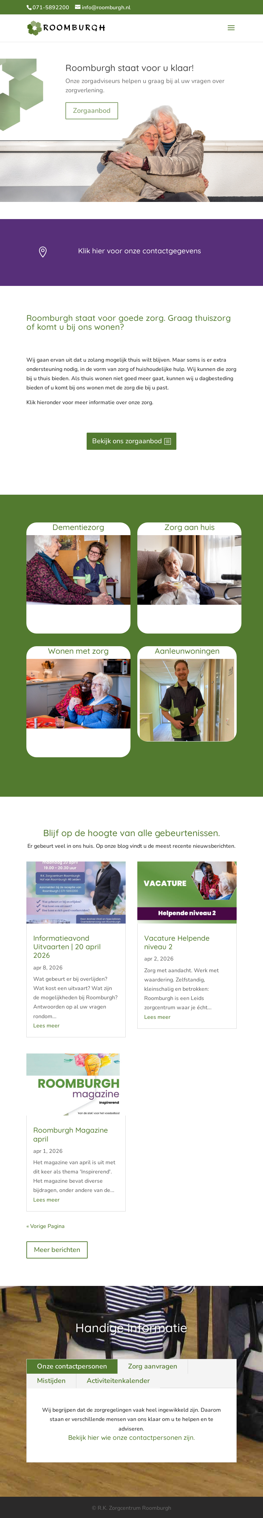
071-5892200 (51, 7)
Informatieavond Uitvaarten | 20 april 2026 (67, 946)
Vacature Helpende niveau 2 (177, 942)
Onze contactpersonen (72, 1366)
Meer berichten (57, 1249)
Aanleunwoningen (187, 651)
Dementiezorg (78, 527)
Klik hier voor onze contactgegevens (139, 250)
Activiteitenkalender (118, 1380)
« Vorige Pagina (45, 1226)
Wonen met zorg (78, 651)
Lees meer (46, 1025)
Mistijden (51, 1380)
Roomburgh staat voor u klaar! (129, 76)
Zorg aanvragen (152, 1366)
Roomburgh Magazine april (70, 1134)
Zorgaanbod (92, 118)
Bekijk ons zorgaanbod (127, 441)
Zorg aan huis (189, 527)
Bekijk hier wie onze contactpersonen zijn (130, 1437)
